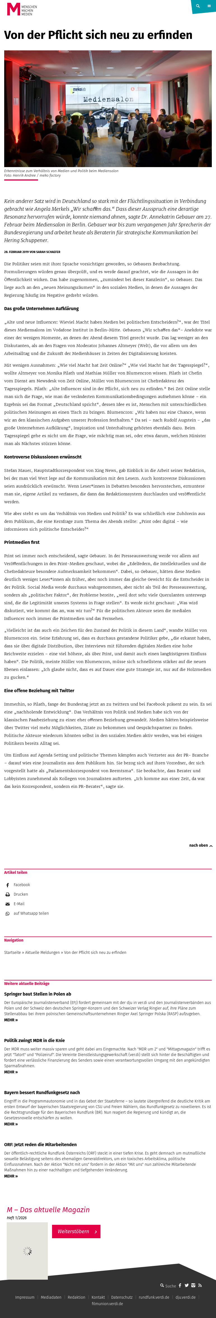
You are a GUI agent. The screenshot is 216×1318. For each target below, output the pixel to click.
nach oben (198, 845)
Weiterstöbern (73, 1231)
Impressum (24, 1297)
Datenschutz (122, 1297)
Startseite (12, 952)
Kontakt (98, 1297)
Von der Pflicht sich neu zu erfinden (95, 952)
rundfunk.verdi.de (154, 1297)
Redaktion (76, 1297)
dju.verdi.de (185, 1297)
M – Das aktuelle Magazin (48, 1209)
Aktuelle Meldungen (42, 952)
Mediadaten (51, 1297)
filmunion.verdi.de (107, 1303)
